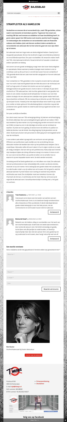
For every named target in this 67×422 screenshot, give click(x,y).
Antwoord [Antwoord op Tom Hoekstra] (54, 212)
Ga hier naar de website (33, 355)
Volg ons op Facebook (33, 417)
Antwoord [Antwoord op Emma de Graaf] (54, 238)
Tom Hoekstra (20, 195)
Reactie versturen (51, 289)
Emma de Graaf (21, 219)
